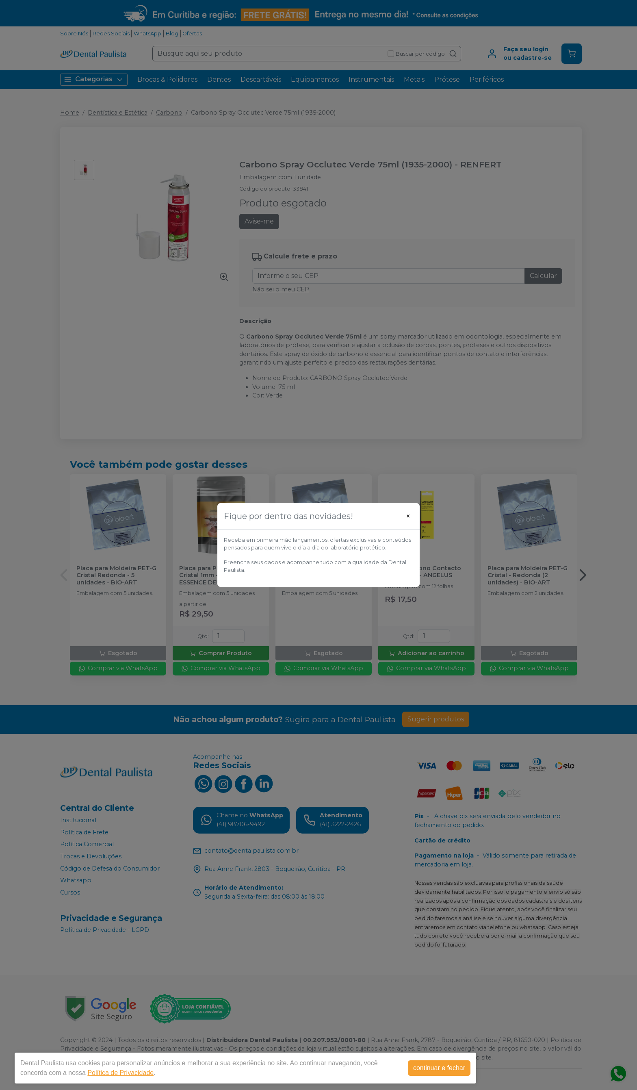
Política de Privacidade (120, 1072)
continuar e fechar (439, 1067)
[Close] (408, 516)
